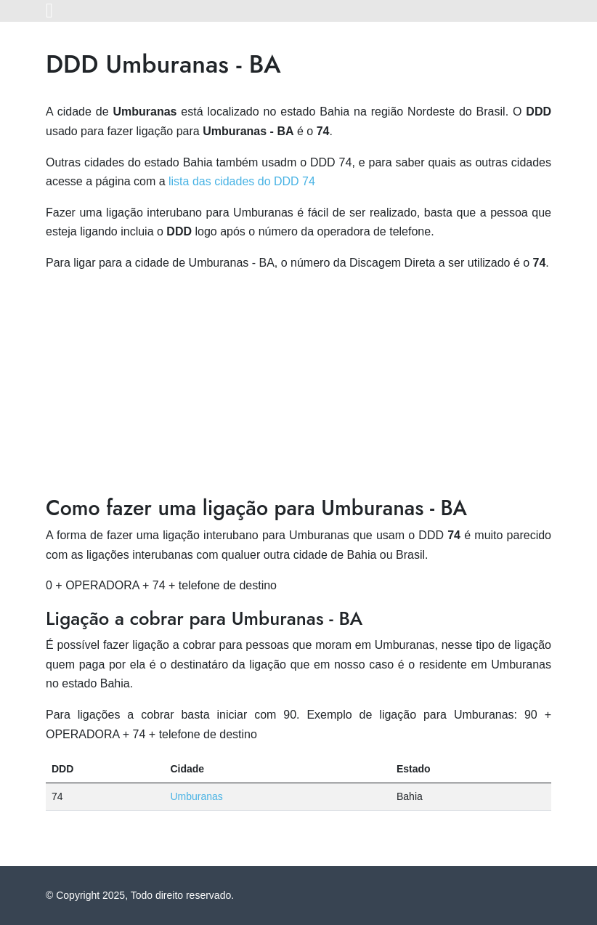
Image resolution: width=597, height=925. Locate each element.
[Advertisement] (298, 386)
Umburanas (196, 796)
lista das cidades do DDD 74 (241, 181)
